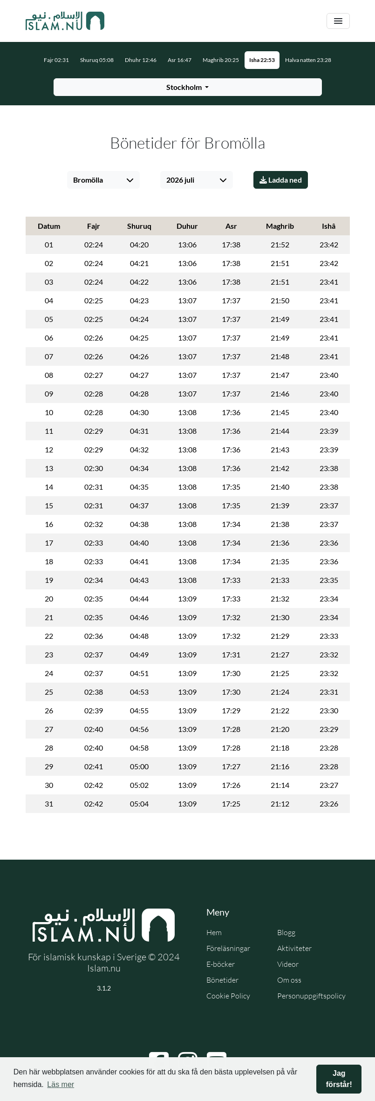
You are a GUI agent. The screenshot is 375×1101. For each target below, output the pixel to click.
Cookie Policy (228, 995)
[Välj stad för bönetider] (188, 87)
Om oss (289, 980)
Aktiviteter (294, 948)
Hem (214, 932)
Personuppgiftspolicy (311, 995)
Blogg (286, 932)
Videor (288, 964)
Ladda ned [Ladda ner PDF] (280, 179)
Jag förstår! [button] (339, 1078)
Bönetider (222, 980)
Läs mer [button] (60, 1084)
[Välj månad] (196, 180)
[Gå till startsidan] (65, 21)
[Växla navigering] (338, 21)
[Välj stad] (103, 180)
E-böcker (220, 964)
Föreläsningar (228, 948)
